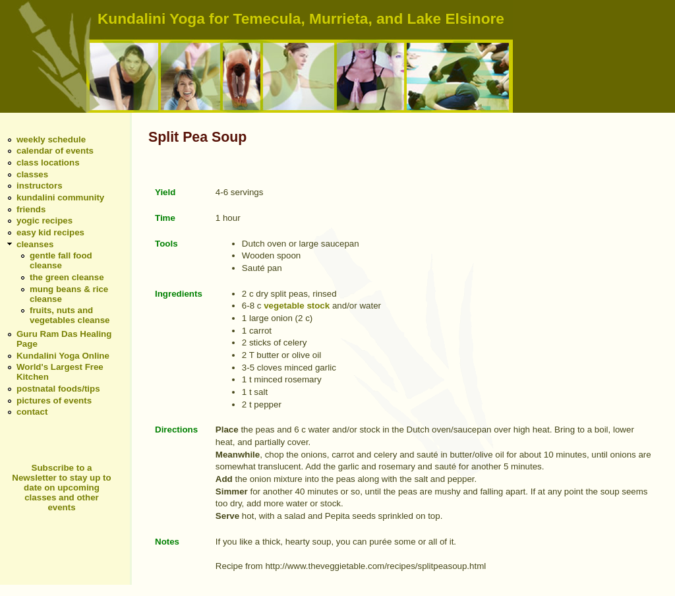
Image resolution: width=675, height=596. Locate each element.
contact (31, 412)
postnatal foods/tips (58, 389)
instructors (39, 186)
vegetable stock (297, 306)
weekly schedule (51, 139)
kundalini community (60, 197)
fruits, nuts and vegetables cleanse (70, 315)
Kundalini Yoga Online (62, 356)
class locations (48, 162)
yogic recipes (44, 220)
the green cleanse (67, 277)
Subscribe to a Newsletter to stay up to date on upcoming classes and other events (61, 487)
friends (30, 209)
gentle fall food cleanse (61, 260)
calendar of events (55, 151)
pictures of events (54, 400)
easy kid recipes (50, 232)
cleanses (34, 244)
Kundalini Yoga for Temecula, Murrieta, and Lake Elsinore (301, 18)
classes (32, 174)
